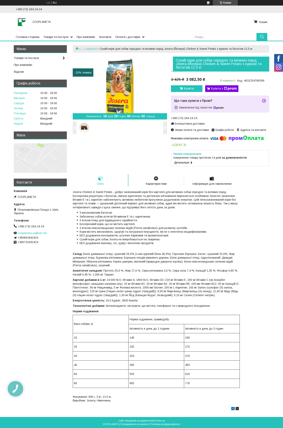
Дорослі (91, 48)
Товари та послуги (55, 37)
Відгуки (19, 71)
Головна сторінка (27, 37)
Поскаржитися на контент (134, 424)
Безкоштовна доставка (190, 123)
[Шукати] (261, 37)
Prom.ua (160, 420)
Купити (189, 88)
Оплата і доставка (127, 37)
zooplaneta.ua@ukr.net (32, 233)
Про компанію (86, 37)
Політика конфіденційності (165, 424)
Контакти (105, 37)
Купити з (224, 88)
